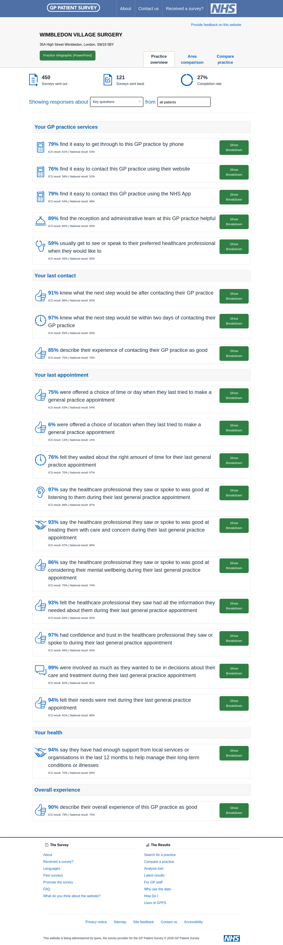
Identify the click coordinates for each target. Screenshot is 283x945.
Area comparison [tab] (192, 59)
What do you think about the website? (72, 896)
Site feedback (143, 922)
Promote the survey (58, 882)
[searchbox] (185, 102)
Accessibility (193, 922)
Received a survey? (185, 8)
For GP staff (153, 882)
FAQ (46, 889)
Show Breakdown (234, 147)
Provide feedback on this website (216, 25)
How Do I (151, 896)
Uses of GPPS (155, 903)
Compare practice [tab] (225, 59)
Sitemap (120, 922)
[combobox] (116, 102)
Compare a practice (159, 861)
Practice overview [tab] (159, 59)
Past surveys (53, 875)
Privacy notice (96, 922)
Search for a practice (160, 855)
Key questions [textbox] (104, 102)
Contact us (148, 8)
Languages (51, 868)
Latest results (154, 875)
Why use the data (157, 889)
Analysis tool (153, 868)
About (125, 8)
